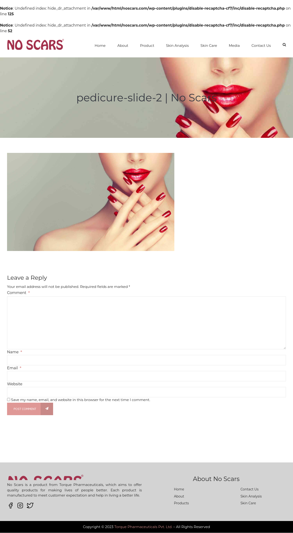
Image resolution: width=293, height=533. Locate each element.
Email (14, 368)
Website (14, 384)
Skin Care (208, 45)
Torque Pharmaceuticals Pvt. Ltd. (143, 527)
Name (14, 352)
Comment (18, 292)
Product (147, 45)
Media (234, 45)
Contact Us (261, 45)
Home (100, 45)
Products (181, 503)
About (122, 45)
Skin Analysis (177, 45)
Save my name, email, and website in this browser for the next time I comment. (80, 400)
